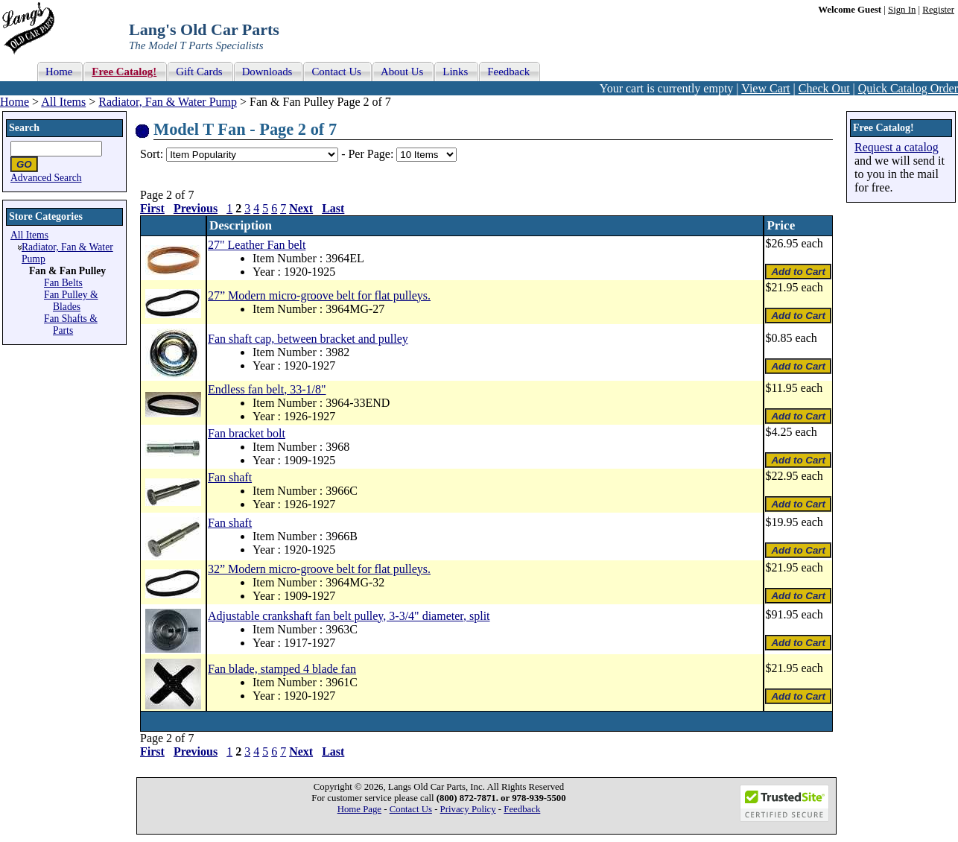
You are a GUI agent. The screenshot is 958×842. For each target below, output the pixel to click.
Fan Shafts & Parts (71, 324)
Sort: (151, 154)
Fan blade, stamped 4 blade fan (282, 668)
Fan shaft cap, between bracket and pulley (308, 338)
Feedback (522, 809)
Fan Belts (63, 282)
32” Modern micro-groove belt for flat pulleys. (319, 569)
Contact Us (411, 809)
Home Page (359, 809)
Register (938, 9)
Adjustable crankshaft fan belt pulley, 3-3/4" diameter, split (349, 616)
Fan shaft (230, 477)
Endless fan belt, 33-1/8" (267, 389)
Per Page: (372, 154)
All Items (63, 101)
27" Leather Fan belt (256, 244)
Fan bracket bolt (246, 433)
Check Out (824, 88)
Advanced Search (46, 177)
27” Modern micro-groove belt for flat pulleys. (319, 295)
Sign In (902, 9)
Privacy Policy (468, 809)
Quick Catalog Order (908, 88)
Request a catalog (896, 147)
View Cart (765, 88)
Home (14, 101)
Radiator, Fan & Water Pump (167, 101)
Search (24, 127)
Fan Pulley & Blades (71, 300)
